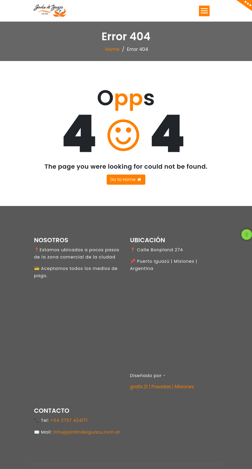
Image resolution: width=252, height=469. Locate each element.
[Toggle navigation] (204, 11)
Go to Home (126, 179)
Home (112, 49)
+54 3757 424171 (69, 420)
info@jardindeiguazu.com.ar (87, 432)
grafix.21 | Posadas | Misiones (162, 386)
